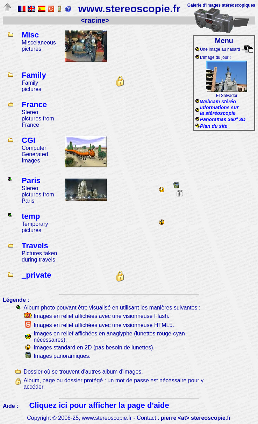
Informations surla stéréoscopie (219, 110)
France (34, 104)
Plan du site (214, 126)
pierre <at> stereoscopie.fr (196, 418)
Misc (30, 34)
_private (36, 275)
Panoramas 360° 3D (222, 119)
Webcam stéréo (218, 101)
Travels (35, 245)
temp (31, 216)
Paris (31, 180)
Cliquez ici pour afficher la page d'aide (99, 405)
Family (34, 75)
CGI (28, 140)
